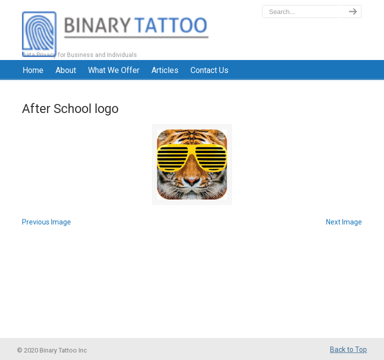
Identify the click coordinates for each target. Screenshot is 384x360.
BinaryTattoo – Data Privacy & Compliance (115, 30)
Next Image (344, 222)
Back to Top (348, 350)
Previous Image (46, 222)
